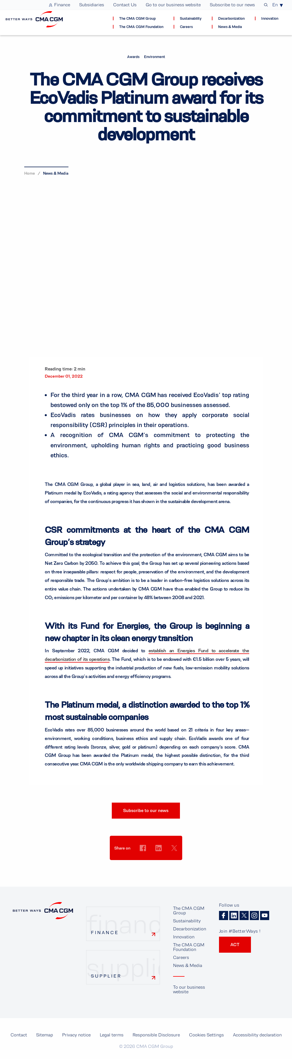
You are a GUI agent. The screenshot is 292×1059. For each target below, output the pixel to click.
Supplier (106, 976)
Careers (181, 957)
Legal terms (111, 1034)
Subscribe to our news (146, 810)
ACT (235, 944)
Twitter (244, 915)
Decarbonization (189, 928)
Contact (19, 1034)
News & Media (55, 173)
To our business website (189, 989)
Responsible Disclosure (156, 1034)
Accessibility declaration (257, 1034)
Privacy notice (76, 1034)
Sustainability (187, 920)
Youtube (264, 915)
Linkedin (233, 915)
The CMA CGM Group (188, 910)
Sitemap (44, 1034)
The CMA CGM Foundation (188, 947)
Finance (105, 932)
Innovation (183, 936)
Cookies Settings (143, 859)
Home (29, 173)
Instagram (254, 915)
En (275, 5)
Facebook (223, 915)
